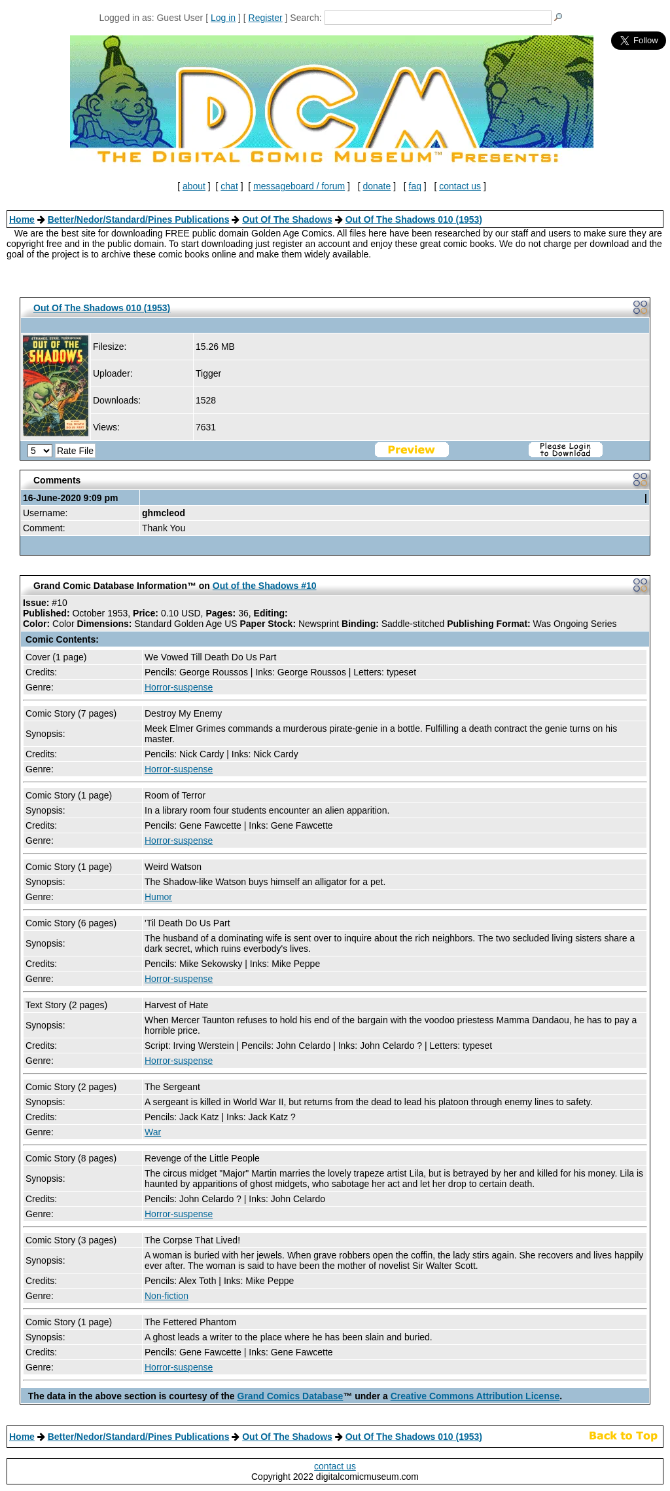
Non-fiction (166, 1296)
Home (22, 219)
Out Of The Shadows (287, 219)
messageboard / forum (299, 186)
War (153, 1132)
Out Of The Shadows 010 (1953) (413, 219)
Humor (158, 897)
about (194, 186)
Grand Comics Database (291, 1396)
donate (376, 186)
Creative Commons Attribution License (475, 1396)
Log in (223, 17)
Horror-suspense (179, 687)
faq (415, 186)
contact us (460, 186)
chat (229, 186)
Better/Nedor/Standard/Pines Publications (139, 219)
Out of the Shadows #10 (265, 585)
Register (266, 17)
